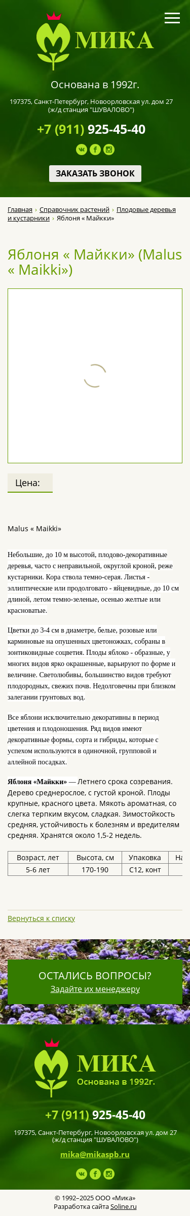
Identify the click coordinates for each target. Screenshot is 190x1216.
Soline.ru (123, 1206)
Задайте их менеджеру (95, 988)
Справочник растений (74, 209)
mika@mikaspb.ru (95, 1154)
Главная (20, 209)
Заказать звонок (95, 173)
